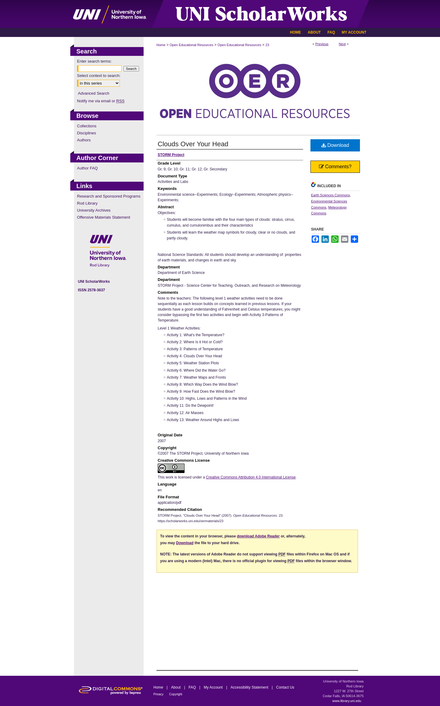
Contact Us (285, 687)
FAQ (193, 687)
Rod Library (87, 203)
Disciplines (86, 133)
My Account (214, 687)
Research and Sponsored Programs (108, 196)
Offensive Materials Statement (103, 217)
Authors (84, 140)
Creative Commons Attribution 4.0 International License (251, 477)
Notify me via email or (100, 101)
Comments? (335, 166)
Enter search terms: (94, 61)
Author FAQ (87, 168)
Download (335, 145)
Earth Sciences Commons (330, 195)
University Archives (94, 210)
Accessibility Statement (250, 687)
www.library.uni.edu (346, 701)
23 (267, 45)
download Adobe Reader (258, 536)
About (176, 687)
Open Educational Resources (191, 45)
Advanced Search (93, 93)
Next (342, 44)
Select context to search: (98, 75)
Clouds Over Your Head (193, 144)
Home (160, 45)
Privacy (158, 694)
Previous (321, 44)
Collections (87, 126)
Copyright (175, 694)
